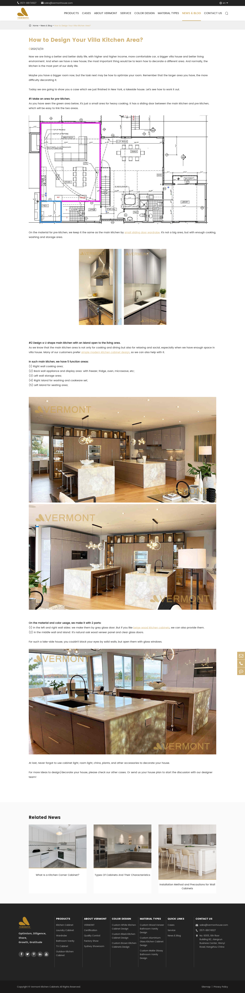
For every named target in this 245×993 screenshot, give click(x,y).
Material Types (168, 13)
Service (125, 13)
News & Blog (191, 13)
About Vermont (105, 13)
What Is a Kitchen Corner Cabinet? (57, 875)
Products (71, 13)
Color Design (144, 13)
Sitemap (206, 987)
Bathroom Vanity (65, 941)
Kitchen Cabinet (64, 925)
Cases (86, 13)
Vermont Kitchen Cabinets (45, 987)
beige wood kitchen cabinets (151, 628)
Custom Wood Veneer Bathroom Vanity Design (152, 928)
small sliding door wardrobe (142, 232)
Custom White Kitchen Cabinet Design (124, 927)
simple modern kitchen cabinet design (105, 352)
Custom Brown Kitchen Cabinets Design (124, 945)
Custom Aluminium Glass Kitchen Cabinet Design (151, 941)
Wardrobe (61, 935)
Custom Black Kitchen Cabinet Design (123, 936)
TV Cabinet (62, 946)
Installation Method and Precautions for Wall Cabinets (187, 887)
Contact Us (213, 13)
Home (35, 25)
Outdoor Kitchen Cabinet (65, 953)
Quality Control (92, 935)
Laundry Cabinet (65, 930)
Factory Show (91, 941)
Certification (90, 930)
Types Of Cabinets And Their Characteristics (122, 875)
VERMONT (89, 925)
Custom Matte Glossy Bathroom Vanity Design (151, 954)
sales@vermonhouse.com (57, 3)
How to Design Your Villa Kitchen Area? (72, 25)
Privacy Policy (221, 987)
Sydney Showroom (94, 946)
